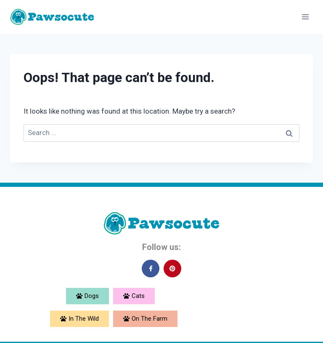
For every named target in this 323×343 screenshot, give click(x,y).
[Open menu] (305, 16)
